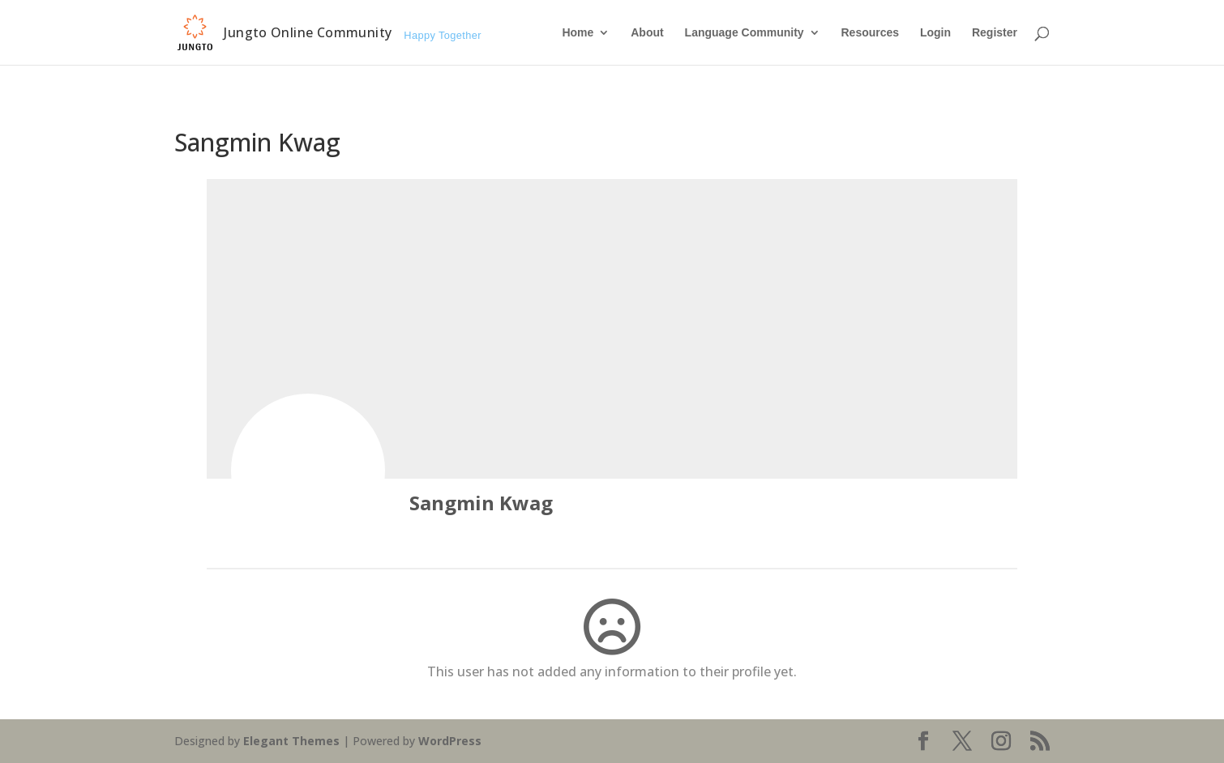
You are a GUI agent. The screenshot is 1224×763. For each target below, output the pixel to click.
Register (994, 33)
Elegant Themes (291, 740)
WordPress (449, 740)
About (647, 33)
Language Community (744, 33)
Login (935, 33)
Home (577, 33)
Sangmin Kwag (481, 502)
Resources (870, 33)
